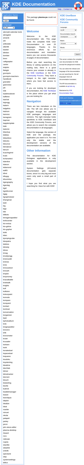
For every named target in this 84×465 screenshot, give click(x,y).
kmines (6, 262)
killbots (6, 215)
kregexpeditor (8, 327)
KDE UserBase (68, 15)
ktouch (6, 380)
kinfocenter (7, 221)
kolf (4, 288)
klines (5, 250)
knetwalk (6, 283)
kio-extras (7, 223)
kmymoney (7, 277)
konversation (8, 312)
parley (5, 421)
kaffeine (6, 97)
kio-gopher (7, 229)
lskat (5, 407)
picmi (5, 424)
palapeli (6, 418)
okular (5, 415)
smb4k (6, 451)
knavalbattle (8, 280)
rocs (5, 436)
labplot (6, 401)
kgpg (5, 194)
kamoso (6, 114)
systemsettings (9, 460)
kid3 (4, 203)
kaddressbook (9, 94)
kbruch (6, 150)
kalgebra (6, 108)
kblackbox (7, 138)
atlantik (6, 47)
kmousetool (8, 268)
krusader (6, 341)
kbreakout (7, 147)
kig (4, 206)
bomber (6, 55)
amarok (6, 38)
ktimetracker (8, 374)
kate (5, 126)
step (5, 457)
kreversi (6, 330)
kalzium (6, 111)
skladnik (6, 448)
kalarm (6, 105)
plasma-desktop (9, 430)
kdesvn (6, 164)
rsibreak (6, 439)
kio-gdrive (7, 226)
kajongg (6, 102)
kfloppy (6, 176)
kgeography (8, 182)
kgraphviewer (8, 197)
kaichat (6, 99)
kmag (5, 253)
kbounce (6, 144)
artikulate (7, 44)
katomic (6, 129)
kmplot (6, 274)
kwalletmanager (9, 392)
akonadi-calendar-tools (12, 32)
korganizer (7, 315)
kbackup (6, 132)
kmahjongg (7, 256)
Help (59, 9)
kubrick (6, 389)
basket (6, 50)
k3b (4, 91)
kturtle (5, 386)
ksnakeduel (7, 350)
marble (6, 409)
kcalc (5, 156)
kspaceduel (7, 353)
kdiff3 (5, 170)
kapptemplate (8, 123)
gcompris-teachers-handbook (11, 77)
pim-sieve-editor (9, 427)
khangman (7, 200)
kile (4, 212)
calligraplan (7, 61)
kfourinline (7, 179)
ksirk (5, 347)
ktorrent (6, 377)
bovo (5, 58)
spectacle (7, 454)
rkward (6, 433)
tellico (5, 463)
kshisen (6, 345)
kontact (6, 306)
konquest (7, 303)
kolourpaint (7, 294)
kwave (5, 395)
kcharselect (7, 159)
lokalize (6, 403)
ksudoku (6, 359)
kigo (4, 209)
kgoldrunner (8, 191)
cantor (5, 64)
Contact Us (67, 9)
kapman (6, 120)
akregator (7, 35)
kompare (6, 300)
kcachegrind (8, 153)
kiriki (5, 232)
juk (4, 88)
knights (6, 285)
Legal (69, 103)
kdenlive (6, 161)
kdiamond (7, 167)
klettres (6, 244)
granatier (7, 82)
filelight (6, 70)
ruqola (5, 442)
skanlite (6, 445)
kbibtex (6, 135)
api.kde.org (71, 86)
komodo (6, 297)
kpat (5, 318)
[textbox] (10, 17)
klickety (6, 247)
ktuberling (7, 383)
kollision (6, 291)
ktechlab (6, 368)
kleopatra (7, 241)
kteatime (6, 365)
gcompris (7, 73)
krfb (4, 333)
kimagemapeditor (10, 218)
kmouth (6, 271)
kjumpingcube (9, 238)
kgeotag (6, 185)
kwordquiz (7, 398)
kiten (5, 235)
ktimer (5, 371)
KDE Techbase (49, 91)
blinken (6, 53)
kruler (5, 339)
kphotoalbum (8, 321)
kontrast (6, 309)
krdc (5, 324)
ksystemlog (7, 362)
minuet (6, 412)
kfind (5, 173)
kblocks (6, 141)
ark (4, 41)
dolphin (6, 67)
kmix (5, 265)
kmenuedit (7, 259)
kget (5, 188)
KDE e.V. (63, 103)
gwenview (7, 85)
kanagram (7, 117)
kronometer (7, 336)
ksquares (7, 356)
